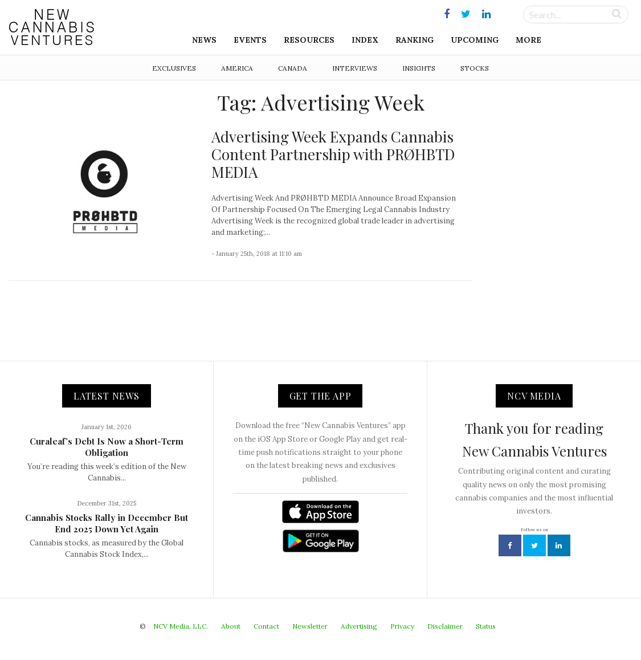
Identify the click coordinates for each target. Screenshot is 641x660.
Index (365, 40)
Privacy (402, 626)
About (230, 626)
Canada (292, 68)
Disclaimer (445, 626)
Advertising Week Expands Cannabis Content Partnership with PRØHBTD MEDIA (333, 154)
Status (486, 626)
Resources (309, 40)
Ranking (414, 40)
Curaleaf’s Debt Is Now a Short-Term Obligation (106, 446)
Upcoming (475, 40)
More (528, 40)
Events (250, 40)
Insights (418, 68)
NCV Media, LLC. (180, 626)
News (204, 40)
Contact (266, 626)
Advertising (359, 626)
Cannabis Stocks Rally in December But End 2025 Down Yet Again (106, 523)
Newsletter (310, 626)
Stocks (474, 68)
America (237, 68)
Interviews (354, 68)
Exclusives (174, 68)
